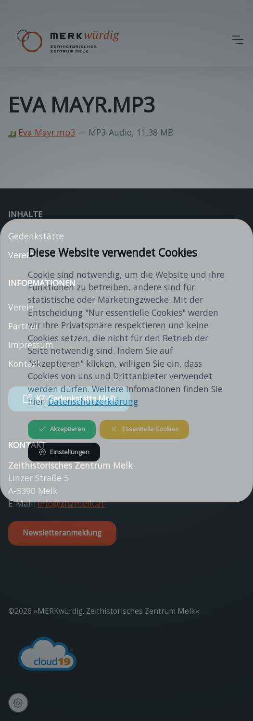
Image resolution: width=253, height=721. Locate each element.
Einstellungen (63, 452)
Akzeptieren (61, 429)
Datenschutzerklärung (93, 401)
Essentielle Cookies (144, 429)
